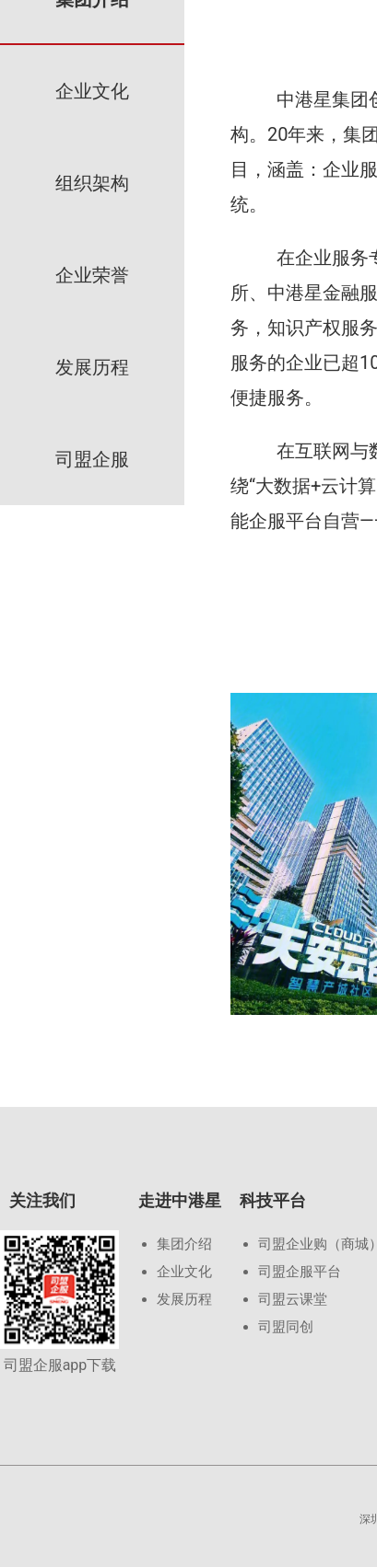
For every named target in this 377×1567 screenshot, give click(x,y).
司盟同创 (285, 1327)
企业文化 (184, 1271)
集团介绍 (184, 1244)
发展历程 (184, 1299)
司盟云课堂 (292, 1299)
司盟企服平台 (299, 1271)
